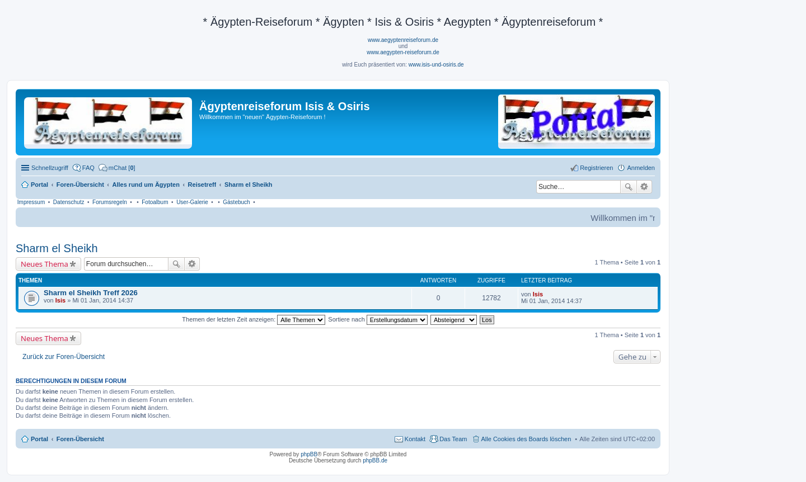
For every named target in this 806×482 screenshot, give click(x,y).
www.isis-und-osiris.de (436, 65)
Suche (628, 186)
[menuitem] (117, 167)
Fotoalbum (155, 202)
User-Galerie (192, 202)
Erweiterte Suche (644, 186)
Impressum (31, 202)
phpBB (309, 454)
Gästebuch (236, 202)
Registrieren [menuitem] (596, 167)
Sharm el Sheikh (57, 248)
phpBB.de (375, 460)
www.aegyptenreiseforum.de (403, 40)
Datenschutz (69, 202)
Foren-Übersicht (80, 439)
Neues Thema (44, 264)
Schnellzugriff (49, 167)
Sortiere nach (377, 319)
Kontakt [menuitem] (415, 439)
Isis (60, 300)
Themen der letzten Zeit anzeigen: (253, 319)
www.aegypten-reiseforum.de (403, 52)
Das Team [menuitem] (453, 439)
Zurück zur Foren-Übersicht (63, 357)
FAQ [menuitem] (88, 167)
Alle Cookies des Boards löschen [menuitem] (526, 439)
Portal (39, 184)
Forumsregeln (109, 202)
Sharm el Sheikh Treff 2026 (91, 293)
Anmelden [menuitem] (641, 167)
